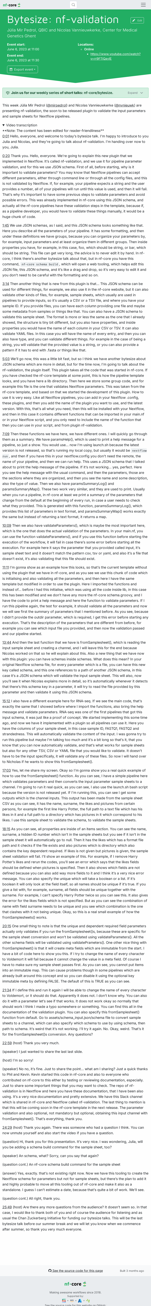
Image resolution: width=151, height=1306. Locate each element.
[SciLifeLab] (88, 1300)
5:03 (6, 359)
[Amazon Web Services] (72, 1300)
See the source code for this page (75, 1271)
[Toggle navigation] (143, 4)
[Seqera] (64, 1300)
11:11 (5, 567)
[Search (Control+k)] (73, 4)
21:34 (6, 990)
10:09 (6, 525)
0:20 (6, 156)
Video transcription (21, 125)
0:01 (5, 136)
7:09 (5, 434)
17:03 (6, 770)
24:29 (7, 1127)
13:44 (6, 642)
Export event (21, 69)
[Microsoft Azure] (80, 1300)
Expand (133, 92)
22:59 (7, 1043)
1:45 (5, 225)
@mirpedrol (56, 105)
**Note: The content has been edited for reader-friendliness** (75, 677)
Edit (137, 20)
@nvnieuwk (124, 105)
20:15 (6, 926)
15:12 (6, 701)
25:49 (7, 1207)
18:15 (6, 829)
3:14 (5, 284)
